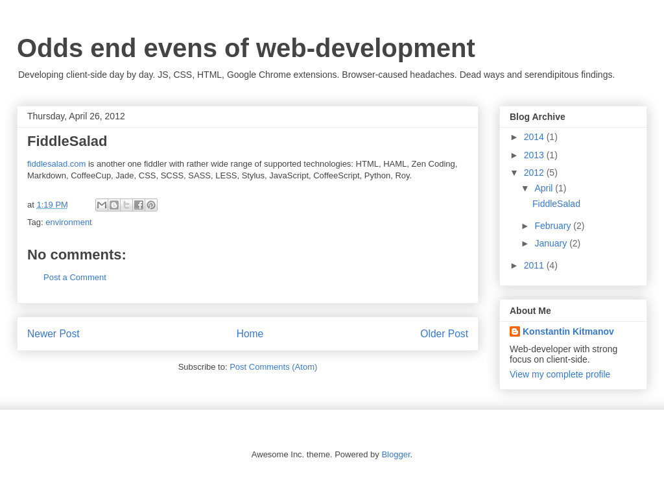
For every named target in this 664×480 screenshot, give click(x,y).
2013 (535, 155)
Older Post (444, 333)
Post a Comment (74, 277)
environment (68, 222)
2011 (535, 265)
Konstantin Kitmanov (568, 331)
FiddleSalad (556, 203)
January (551, 243)
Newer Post (53, 333)
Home (250, 333)
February (553, 226)
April (544, 188)
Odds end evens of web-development (246, 48)
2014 (535, 137)
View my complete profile (560, 374)
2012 (535, 172)
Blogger (395, 454)
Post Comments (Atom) (273, 367)
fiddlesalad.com (56, 164)
